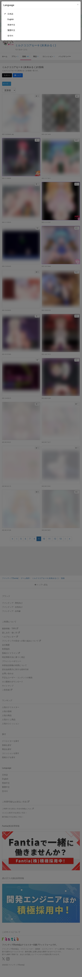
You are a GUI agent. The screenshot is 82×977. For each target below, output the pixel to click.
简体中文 (11, 25)
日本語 (10, 14)
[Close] (78, 4)
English (10, 19)
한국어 (10, 36)
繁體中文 (11, 30)
